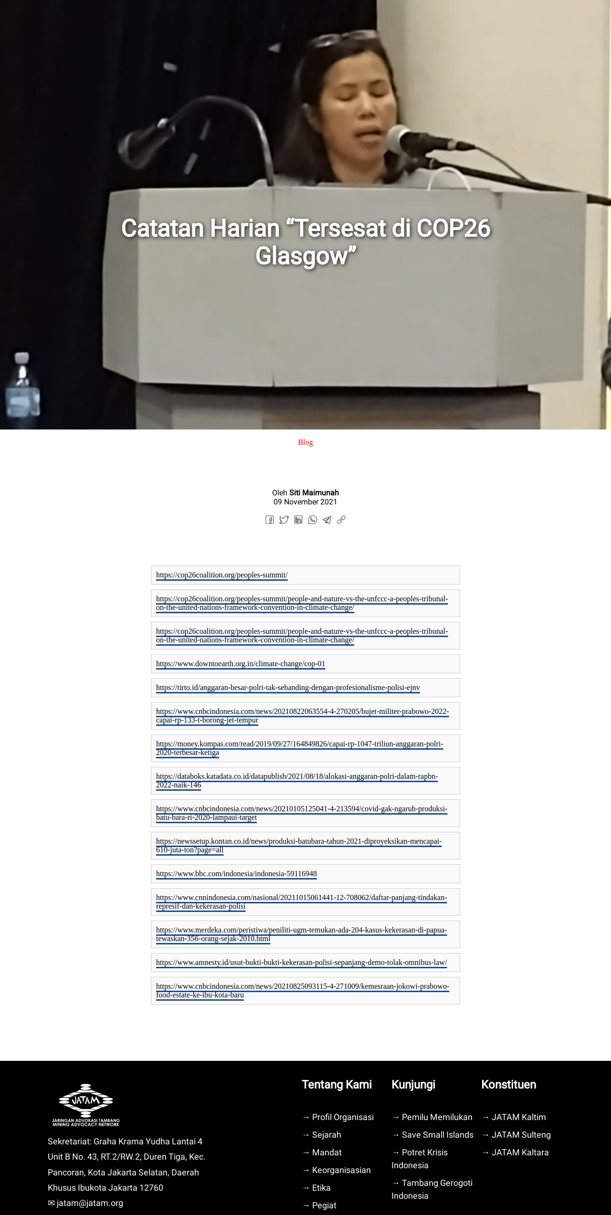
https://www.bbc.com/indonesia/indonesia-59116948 (236, 873)
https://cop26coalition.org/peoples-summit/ (222, 575)
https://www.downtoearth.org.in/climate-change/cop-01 (241, 664)
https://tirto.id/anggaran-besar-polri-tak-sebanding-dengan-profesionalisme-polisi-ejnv (288, 687)
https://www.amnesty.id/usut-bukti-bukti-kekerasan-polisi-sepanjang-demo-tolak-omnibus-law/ (301, 962)
